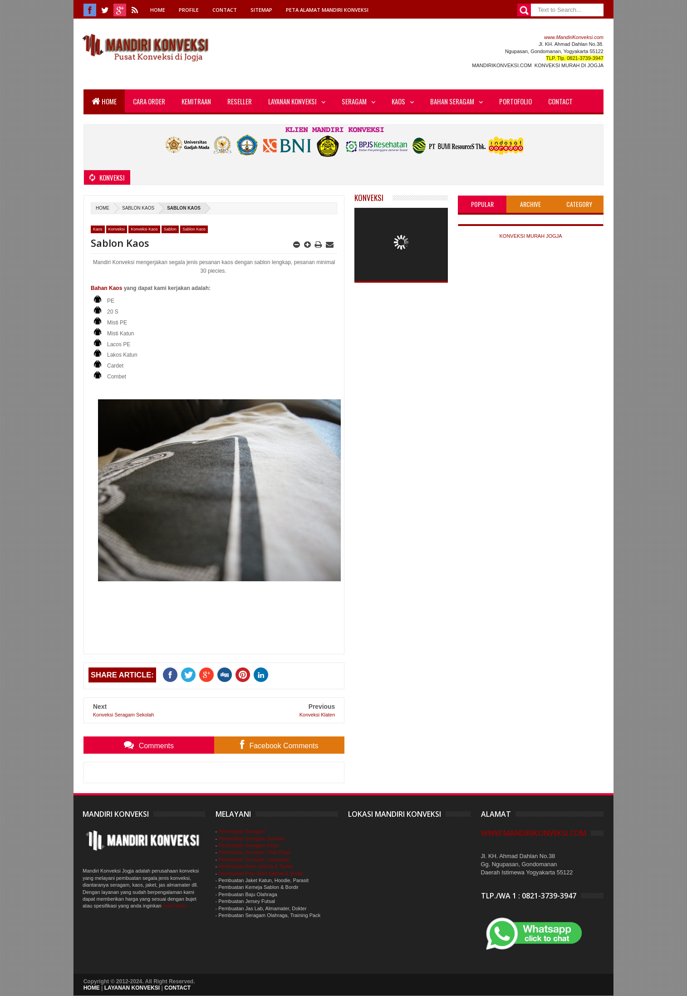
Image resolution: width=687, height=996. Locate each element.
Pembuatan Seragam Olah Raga (254, 852)
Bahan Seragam (452, 101)
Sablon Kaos (138, 208)
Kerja (272, 845)
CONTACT (177, 988)
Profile (189, 9)
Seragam (354, 101)
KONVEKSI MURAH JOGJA (530, 236)
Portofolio (515, 101)
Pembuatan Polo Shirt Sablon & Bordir (260, 873)
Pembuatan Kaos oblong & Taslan (256, 866)
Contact (224, 9)
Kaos (398, 101)
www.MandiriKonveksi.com (574, 37)
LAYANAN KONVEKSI (132, 988)
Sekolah (276, 838)
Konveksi (116, 229)
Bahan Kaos (106, 288)
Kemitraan (196, 101)
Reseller (239, 101)
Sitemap (261, 9)
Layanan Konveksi (292, 101)
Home (157, 9)
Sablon (170, 229)
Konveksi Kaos (144, 229)
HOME (91, 988)
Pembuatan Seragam (241, 831)
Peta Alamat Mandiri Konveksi (327, 9)
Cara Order (149, 101)
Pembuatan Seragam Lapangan (253, 859)
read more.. (175, 905)
